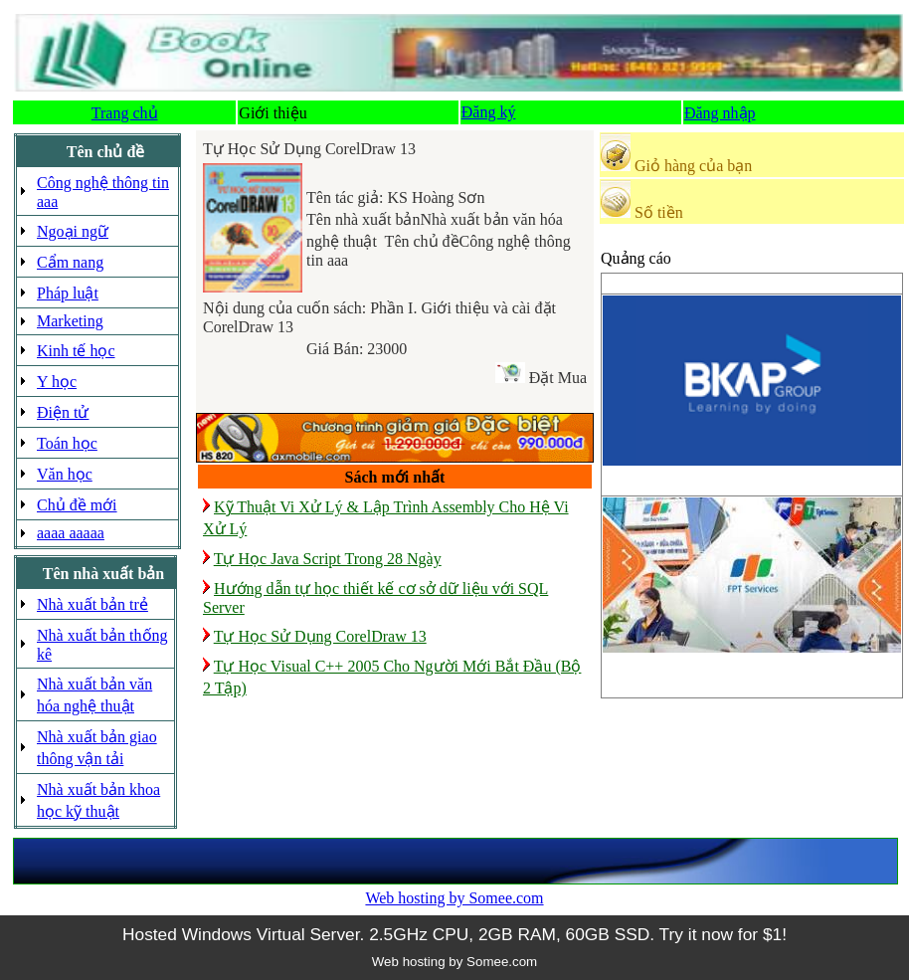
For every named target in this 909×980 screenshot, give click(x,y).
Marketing (70, 320)
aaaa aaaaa (70, 532)
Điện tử (63, 412)
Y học (57, 381)
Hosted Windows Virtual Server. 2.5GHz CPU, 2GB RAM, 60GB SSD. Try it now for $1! (454, 934)
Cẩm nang (70, 262)
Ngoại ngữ (72, 231)
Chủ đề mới (77, 504)
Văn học (64, 474)
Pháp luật (67, 293)
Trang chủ (124, 112)
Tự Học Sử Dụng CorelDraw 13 (320, 636)
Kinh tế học (76, 350)
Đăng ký (488, 111)
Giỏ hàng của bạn (693, 165)
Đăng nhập (720, 112)
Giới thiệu (272, 112)
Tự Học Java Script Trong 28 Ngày (328, 558)
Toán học (67, 443)
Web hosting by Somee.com (454, 897)
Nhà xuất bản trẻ (92, 604)
